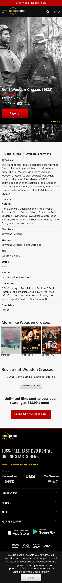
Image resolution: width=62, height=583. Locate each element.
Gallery (55, 121)
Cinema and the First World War (29, 295)
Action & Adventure (13, 277)
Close (31, 577)
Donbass (5, 354)
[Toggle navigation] (5, 10)
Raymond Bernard (12, 244)
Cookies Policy (41, 571)
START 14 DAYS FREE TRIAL (31, 414)
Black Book (27, 354)
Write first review (31, 385)
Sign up (15, 113)
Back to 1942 (48, 354)
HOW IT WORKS (30, 493)
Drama (28, 277)
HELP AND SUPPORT (30, 521)
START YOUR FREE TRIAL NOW (31, 3)
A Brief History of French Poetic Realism (24, 288)
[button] (46, 12)
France (5, 310)
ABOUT (30, 512)
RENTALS (30, 502)
